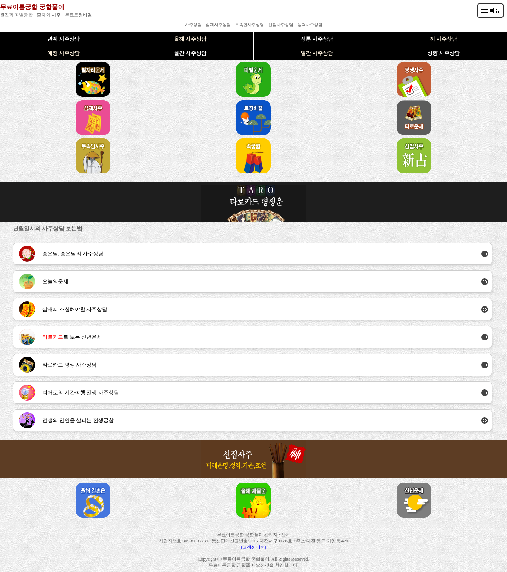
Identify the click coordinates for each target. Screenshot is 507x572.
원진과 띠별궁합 (16, 14)
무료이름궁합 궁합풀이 (32, 6)
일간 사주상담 (317, 53)
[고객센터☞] (254, 547)
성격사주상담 (309, 24)
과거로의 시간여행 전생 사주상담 (80, 392)
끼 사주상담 (443, 39)
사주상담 (193, 24)
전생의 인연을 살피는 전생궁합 (78, 420)
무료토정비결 (78, 14)
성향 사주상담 (443, 53)
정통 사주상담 (317, 39)
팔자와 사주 (48, 14)
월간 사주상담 (190, 53)
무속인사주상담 (249, 24)
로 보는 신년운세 (72, 337)
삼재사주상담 (218, 24)
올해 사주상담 (190, 39)
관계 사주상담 (63, 39)
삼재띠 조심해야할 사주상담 (75, 309)
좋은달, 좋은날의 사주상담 (72, 253)
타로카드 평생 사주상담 (69, 365)
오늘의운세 (55, 281)
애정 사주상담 (63, 53)
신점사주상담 (280, 24)
